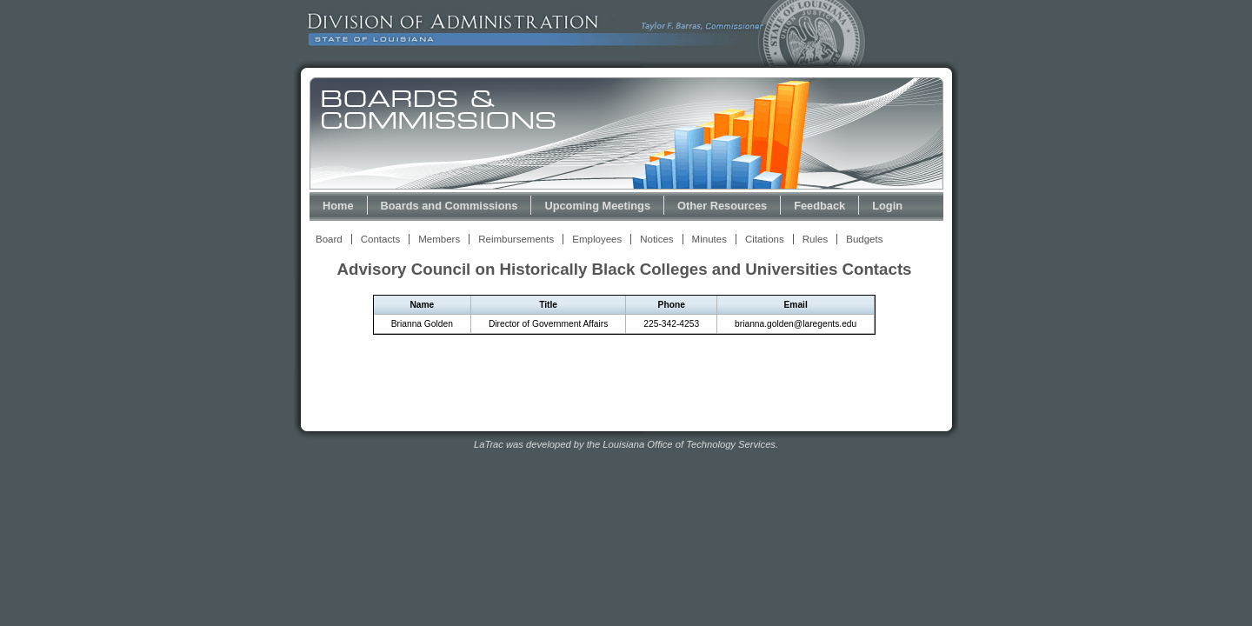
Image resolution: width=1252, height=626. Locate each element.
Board (329, 239)
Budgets (864, 239)
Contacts (380, 239)
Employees (597, 239)
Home (338, 205)
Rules (815, 239)
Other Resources (722, 205)
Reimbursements (516, 239)
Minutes (709, 239)
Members (439, 239)
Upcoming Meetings (597, 205)
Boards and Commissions (449, 205)
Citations (764, 239)
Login (887, 205)
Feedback (819, 205)
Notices (656, 239)
